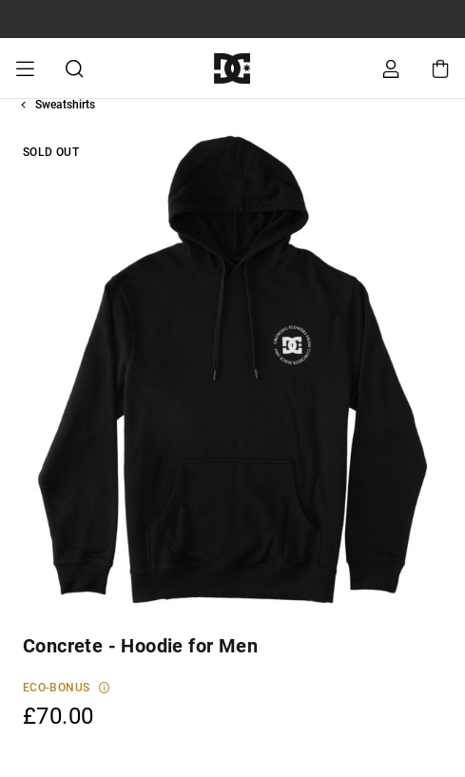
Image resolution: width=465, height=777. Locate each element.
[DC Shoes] (232, 68)
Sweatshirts (65, 104)
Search (74, 68)
